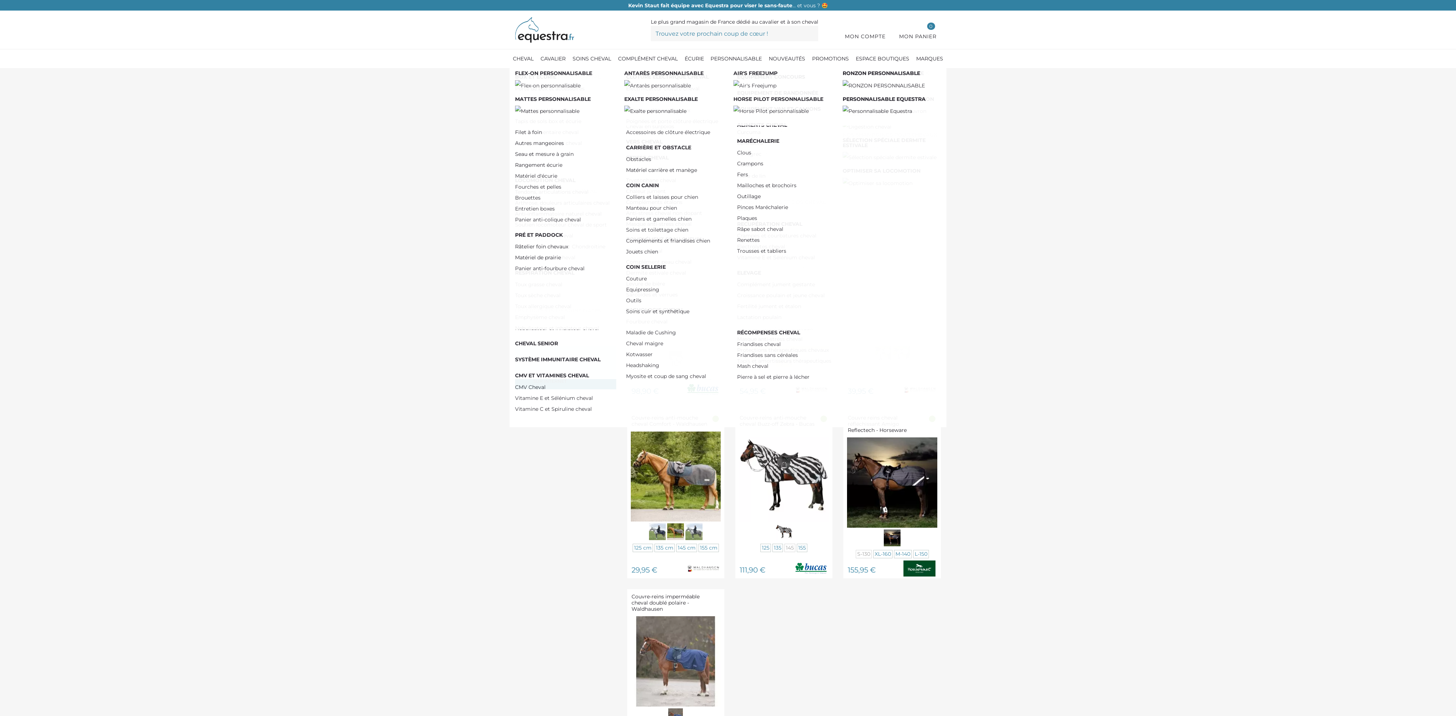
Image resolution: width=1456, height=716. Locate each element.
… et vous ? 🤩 (728, 5)
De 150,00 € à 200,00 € (561, 172)
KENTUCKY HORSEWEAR (565, 223)
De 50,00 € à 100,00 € (561, 149)
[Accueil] (518, 76)
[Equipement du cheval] (562, 76)
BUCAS (540, 265)
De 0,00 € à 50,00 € (558, 138)
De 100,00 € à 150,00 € (561, 161)
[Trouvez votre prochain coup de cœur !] (734, 33)
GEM (536, 254)
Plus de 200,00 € (552, 184)
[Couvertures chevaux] (627, 76)
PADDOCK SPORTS (556, 211)
